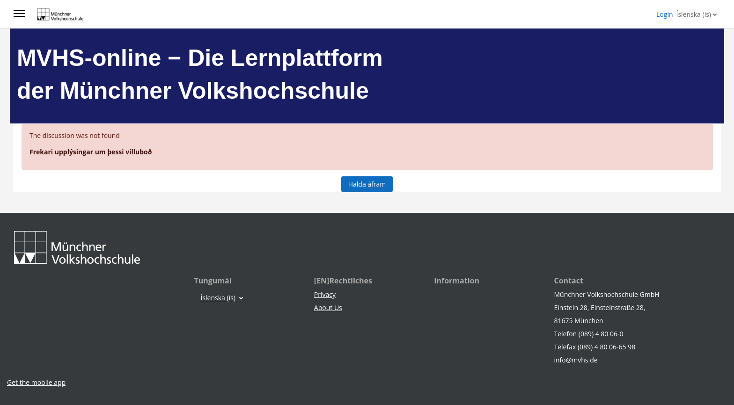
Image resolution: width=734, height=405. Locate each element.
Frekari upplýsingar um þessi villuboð (90, 151)
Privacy (325, 294)
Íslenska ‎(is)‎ (693, 14)
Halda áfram (367, 184)
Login (664, 14)
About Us (328, 307)
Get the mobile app (36, 382)
